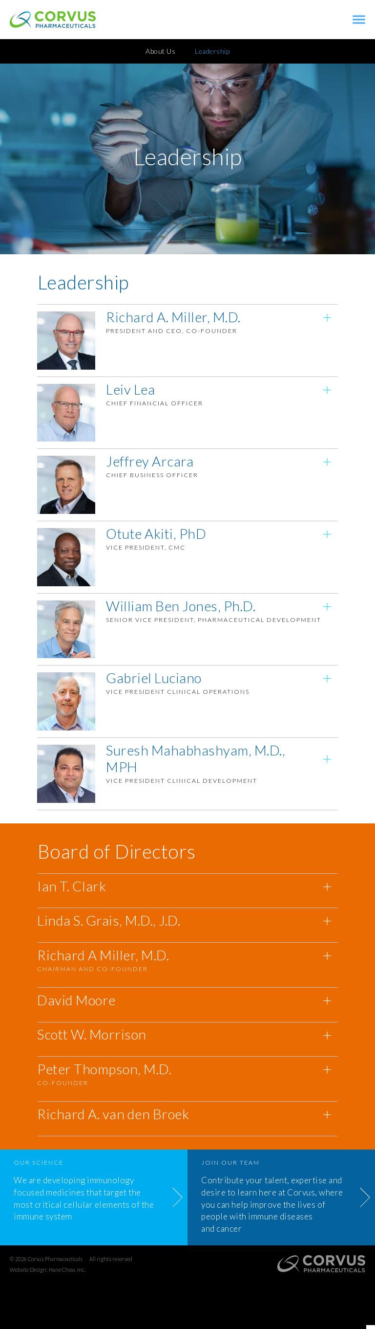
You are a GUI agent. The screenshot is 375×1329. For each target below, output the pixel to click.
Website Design (28, 1273)
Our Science (38, 1166)
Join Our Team (230, 1166)
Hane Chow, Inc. (67, 1273)
